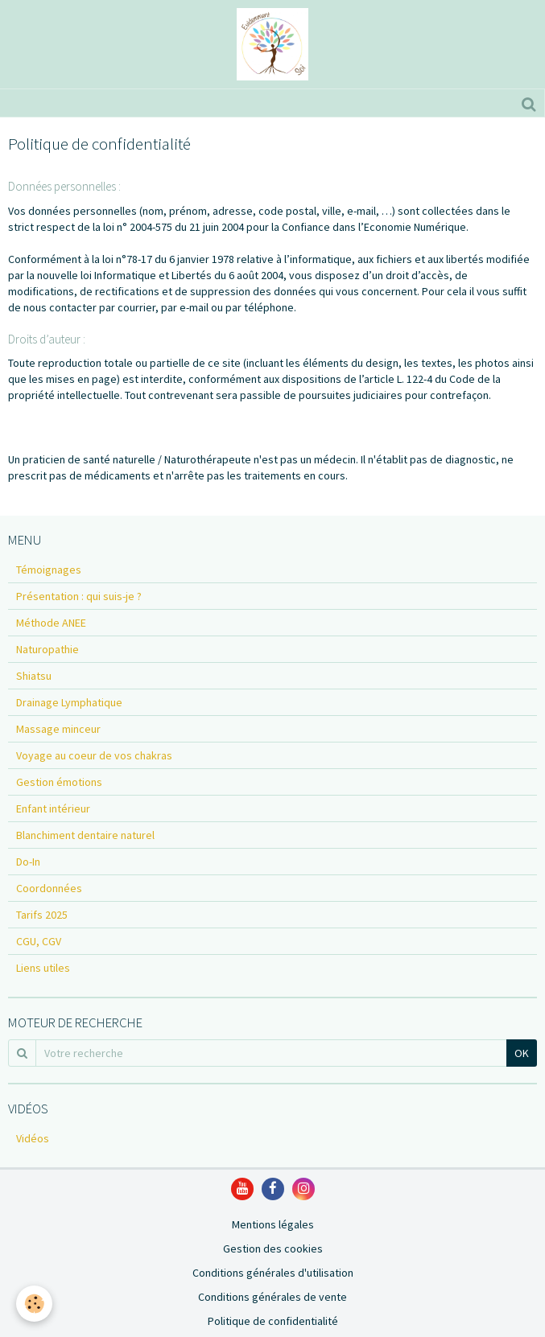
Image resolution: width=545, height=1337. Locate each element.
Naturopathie (47, 649)
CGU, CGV (38, 941)
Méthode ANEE (51, 622)
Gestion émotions (59, 782)
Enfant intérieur (53, 808)
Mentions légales (273, 1224)
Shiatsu (34, 675)
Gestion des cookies (273, 1248)
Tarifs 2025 (42, 914)
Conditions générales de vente (272, 1297)
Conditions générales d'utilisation (272, 1272)
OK (521, 1053)
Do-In (28, 861)
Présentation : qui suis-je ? (79, 596)
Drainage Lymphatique (69, 702)
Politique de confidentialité (273, 1321)
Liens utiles (43, 968)
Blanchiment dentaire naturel (85, 835)
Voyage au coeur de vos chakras (94, 755)
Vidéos (32, 1138)
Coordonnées (49, 888)
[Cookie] (34, 1304)
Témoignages (48, 569)
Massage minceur (58, 729)
